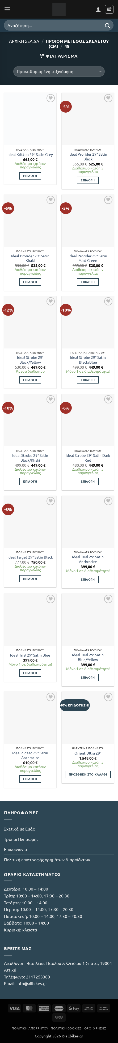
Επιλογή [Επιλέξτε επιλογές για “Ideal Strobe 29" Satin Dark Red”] (88, 481)
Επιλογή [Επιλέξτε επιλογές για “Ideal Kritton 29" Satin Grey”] (30, 175)
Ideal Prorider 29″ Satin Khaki (30, 258)
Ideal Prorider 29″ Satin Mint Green (88, 258)
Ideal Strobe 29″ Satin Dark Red (88, 457)
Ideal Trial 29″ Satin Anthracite (88, 559)
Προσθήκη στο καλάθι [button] (88, 774)
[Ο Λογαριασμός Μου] (98, 9)
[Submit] (107, 25)
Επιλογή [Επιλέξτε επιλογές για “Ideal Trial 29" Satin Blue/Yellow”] (88, 677)
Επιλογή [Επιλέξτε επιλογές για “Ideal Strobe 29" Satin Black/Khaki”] (30, 481)
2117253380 (38, 976)
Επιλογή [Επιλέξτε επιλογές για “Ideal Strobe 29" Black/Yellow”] (30, 380)
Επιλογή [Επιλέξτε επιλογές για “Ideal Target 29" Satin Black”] (30, 578)
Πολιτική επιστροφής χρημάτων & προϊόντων (47, 859)
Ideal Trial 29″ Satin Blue (30, 655)
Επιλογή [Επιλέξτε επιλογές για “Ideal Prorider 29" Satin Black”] (88, 180)
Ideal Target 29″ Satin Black (30, 557)
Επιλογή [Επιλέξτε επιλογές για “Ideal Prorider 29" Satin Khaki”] (30, 282)
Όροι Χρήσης (95, 1028)
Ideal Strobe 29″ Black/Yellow (30, 359)
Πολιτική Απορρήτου (30, 1028)
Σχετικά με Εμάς (19, 828)
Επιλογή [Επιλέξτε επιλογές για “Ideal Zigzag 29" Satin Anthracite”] (30, 779)
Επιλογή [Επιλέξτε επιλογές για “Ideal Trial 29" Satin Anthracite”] (88, 579)
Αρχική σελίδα (24, 41)
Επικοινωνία (15, 849)
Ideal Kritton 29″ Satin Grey (30, 154)
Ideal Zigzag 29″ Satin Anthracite (30, 755)
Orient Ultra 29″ (87, 753)
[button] (7, 9)
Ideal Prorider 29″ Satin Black (88, 156)
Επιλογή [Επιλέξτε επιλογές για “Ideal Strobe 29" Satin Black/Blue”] (88, 380)
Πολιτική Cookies (66, 1028)
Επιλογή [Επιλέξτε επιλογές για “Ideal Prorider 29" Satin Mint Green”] (88, 282)
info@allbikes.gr (31, 983)
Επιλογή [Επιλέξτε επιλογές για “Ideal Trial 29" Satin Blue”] (30, 673)
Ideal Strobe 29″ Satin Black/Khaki (30, 457)
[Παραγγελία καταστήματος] (59, 71)
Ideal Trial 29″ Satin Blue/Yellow (88, 657)
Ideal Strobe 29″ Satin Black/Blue (88, 359)
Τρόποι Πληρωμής (21, 839)
